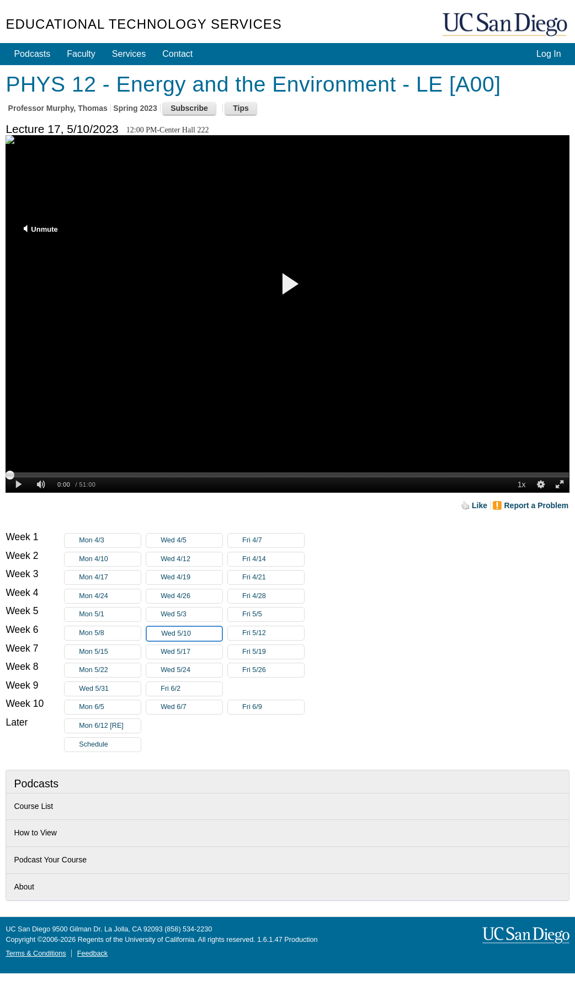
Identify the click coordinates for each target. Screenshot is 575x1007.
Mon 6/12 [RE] (110, 726)
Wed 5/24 (191, 670)
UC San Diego (506, 25)
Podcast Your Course (50, 859)
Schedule (93, 744)
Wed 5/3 (191, 614)
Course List (33, 806)
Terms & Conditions (36, 953)
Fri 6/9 (273, 707)
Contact (177, 53)
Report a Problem (536, 505)
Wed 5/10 (191, 634)
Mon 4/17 (110, 577)
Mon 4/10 (110, 559)
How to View (35, 832)
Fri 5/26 (273, 670)
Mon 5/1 (110, 614)
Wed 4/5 (191, 540)
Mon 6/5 (110, 707)
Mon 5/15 (110, 652)
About (24, 886)
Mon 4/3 (110, 540)
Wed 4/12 (191, 559)
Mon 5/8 (110, 633)
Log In (548, 53)
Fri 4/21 (273, 577)
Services (129, 53)
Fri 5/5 (273, 614)
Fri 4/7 (273, 540)
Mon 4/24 (110, 596)
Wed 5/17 (191, 652)
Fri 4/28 (273, 596)
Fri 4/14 (273, 559)
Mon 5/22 (110, 670)
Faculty (81, 53)
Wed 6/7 (191, 707)
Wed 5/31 (110, 689)
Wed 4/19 (191, 577)
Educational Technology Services (143, 24)
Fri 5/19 (273, 652)
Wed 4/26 (191, 596)
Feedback (92, 953)
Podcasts (32, 53)
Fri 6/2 (191, 689)
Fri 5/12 (273, 633)
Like (479, 505)
